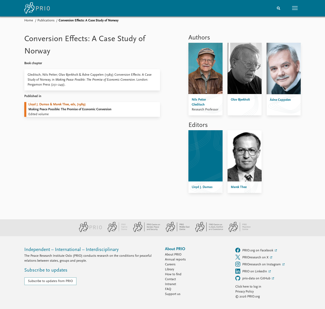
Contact (170, 279)
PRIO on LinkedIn (251, 271)
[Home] (37, 8)
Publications (46, 20)
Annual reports (175, 259)
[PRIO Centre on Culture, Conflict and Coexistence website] (207, 231)
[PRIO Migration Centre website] (237, 231)
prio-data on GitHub (253, 278)
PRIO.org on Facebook (254, 250)
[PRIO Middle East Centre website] (176, 231)
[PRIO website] (88, 231)
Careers (170, 264)
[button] (295, 8)
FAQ (168, 289)
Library (169, 269)
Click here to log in (248, 286)
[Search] (278, 8)
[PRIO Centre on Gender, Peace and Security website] (145, 231)
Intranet (170, 284)
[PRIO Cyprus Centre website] (116, 231)
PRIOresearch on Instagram (258, 264)
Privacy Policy (244, 291)
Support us (172, 294)
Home (28, 20)
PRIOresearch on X (252, 257)
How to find (173, 274)
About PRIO (173, 254)
